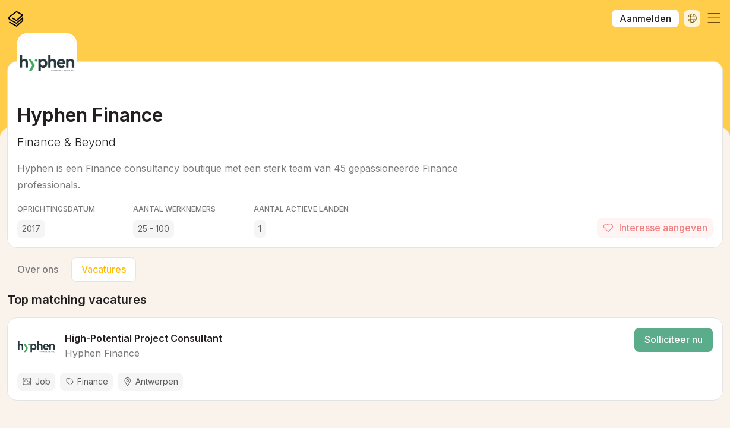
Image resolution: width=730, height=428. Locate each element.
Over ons (37, 269)
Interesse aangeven (654, 228)
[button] (714, 18)
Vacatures (103, 269)
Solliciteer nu (673, 339)
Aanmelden (645, 18)
